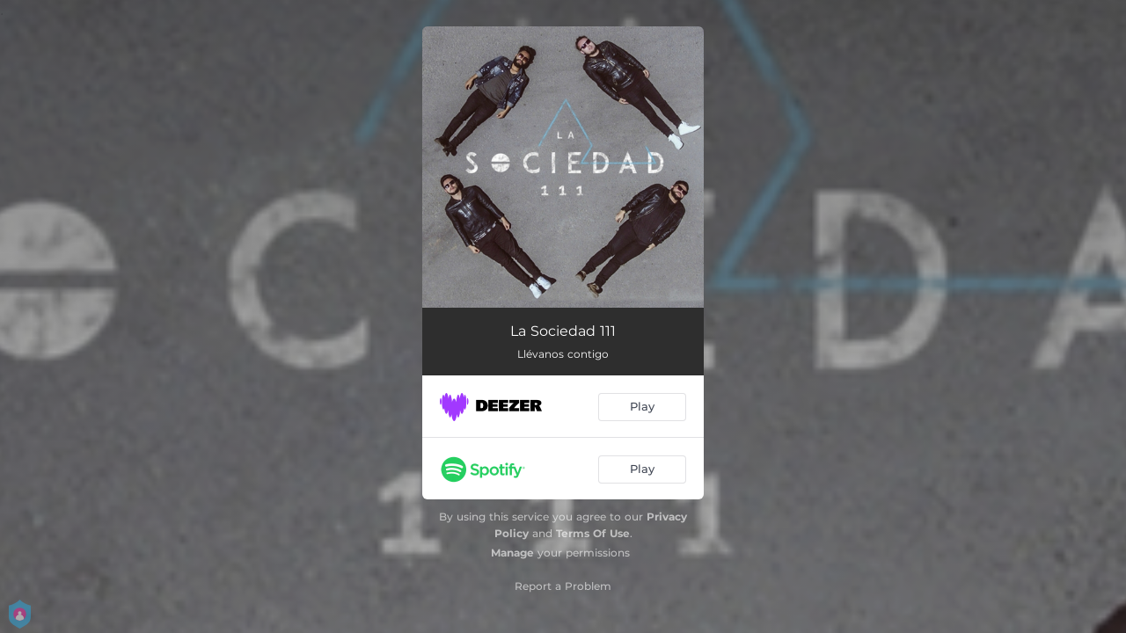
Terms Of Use (593, 533)
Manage (512, 552)
